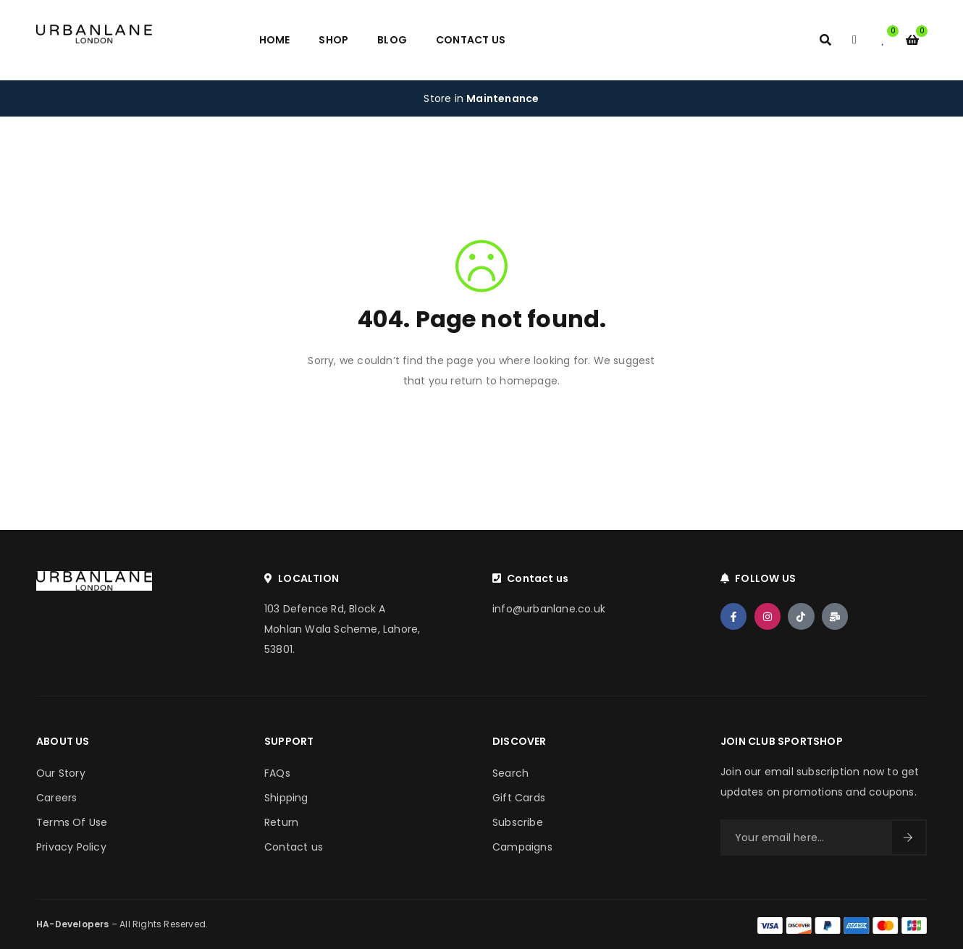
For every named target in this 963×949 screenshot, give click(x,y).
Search (510, 773)
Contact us (293, 847)
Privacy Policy (71, 847)
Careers (56, 797)
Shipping (286, 797)
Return (281, 822)
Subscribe (517, 822)
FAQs (277, 773)
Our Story (60, 773)
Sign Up (908, 837)
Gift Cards (518, 797)
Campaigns (522, 847)
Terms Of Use (71, 822)
